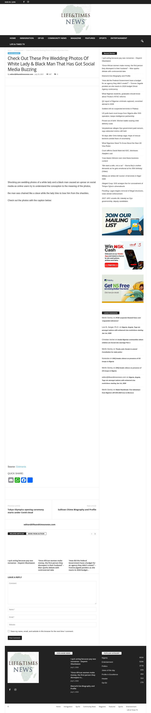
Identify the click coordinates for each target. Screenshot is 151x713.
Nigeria (105, 658)
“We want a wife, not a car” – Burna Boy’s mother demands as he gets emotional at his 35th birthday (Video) (122, 168)
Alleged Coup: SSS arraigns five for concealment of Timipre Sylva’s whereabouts (122, 184)
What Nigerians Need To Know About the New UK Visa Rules (122, 144)
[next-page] (95, 533)
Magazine (76, 38)
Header (105, 679)
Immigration (27, 38)
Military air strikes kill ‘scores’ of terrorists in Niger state (121, 177)
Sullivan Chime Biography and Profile (77, 509)
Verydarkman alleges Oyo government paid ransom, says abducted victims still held (123, 129)
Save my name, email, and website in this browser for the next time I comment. (42, 631)
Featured (90, 38)
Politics (105, 666)
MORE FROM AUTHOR (36, 534)
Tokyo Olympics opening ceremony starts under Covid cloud (26, 511)
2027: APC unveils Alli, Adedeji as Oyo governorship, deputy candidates (117, 199)
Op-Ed (41, 38)
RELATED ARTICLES (17, 534)
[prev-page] (91, 533)
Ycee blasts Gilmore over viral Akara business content (120, 159)
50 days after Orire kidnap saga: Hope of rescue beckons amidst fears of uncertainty (121, 137)
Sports (103, 38)
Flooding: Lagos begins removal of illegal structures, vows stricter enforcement (123, 192)
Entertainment (119, 38)
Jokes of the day (108, 670)
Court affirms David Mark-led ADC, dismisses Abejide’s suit (120, 152)
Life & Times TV (17, 44)
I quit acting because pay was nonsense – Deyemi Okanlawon (21, 561)
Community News (57, 38)
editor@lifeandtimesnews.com (21, 74)
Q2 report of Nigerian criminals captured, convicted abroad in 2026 (122, 102)
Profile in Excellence (110, 674)
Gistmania (21, 467)
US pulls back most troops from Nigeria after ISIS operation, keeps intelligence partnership (121, 114)
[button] (142, 41)
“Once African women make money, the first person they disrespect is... (83, 675)
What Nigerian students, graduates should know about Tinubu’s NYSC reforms (121, 95)
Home (13, 38)
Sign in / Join (10, 2)
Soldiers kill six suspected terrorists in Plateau (120, 109)
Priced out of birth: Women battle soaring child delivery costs (120, 122)
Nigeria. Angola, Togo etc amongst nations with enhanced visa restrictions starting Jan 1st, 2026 (122, 330)
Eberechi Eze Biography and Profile (116, 76)
